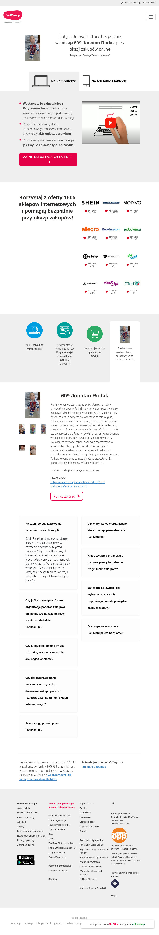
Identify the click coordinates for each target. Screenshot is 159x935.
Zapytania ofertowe (89, 826)
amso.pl (29, 923)
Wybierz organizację (27, 812)
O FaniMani (85, 812)
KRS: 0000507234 (120, 823)
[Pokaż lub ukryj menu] (151, 17)
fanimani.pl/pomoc (94, 766)
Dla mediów (85, 817)
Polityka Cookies (88, 879)
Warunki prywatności (90, 862)
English (114, 895)
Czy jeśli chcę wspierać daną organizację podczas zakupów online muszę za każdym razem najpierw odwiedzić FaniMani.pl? (45, 613)
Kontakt (83, 831)
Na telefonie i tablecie (109, 81)
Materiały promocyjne (59, 825)
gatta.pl (58, 923)
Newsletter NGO (56, 829)
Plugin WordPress (57, 857)
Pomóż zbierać (67, 496)
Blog (50, 834)
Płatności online (61, 843)
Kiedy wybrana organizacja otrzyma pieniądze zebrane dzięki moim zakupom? (105, 562)
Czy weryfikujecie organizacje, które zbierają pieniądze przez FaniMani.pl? (107, 530)
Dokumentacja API (57, 870)
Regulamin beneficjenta (91, 844)
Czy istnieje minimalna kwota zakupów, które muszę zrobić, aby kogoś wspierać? (44, 652)
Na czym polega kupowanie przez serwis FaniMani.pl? (43, 527)
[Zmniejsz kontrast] (129, 3)
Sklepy (20, 826)
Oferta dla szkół (87, 822)
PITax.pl (114, 864)
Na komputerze (63, 81)
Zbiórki (51, 838)
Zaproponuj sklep (26, 845)
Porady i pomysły (25, 840)
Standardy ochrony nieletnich (94, 857)
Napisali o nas (87, 803)
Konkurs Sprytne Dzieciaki (93, 888)
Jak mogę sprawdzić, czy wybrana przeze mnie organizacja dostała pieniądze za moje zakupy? (107, 597)
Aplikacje (21, 822)
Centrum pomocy (25, 817)
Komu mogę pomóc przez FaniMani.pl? (42, 726)
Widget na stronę (56, 852)
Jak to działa (23, 808)
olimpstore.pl (44, 923)
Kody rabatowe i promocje (30, 831)
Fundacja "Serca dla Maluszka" (96, 55)
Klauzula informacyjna (90, 866)
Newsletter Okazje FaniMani (31, 835)
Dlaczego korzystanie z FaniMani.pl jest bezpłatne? (106, 630)
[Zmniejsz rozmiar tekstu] (147, 3)
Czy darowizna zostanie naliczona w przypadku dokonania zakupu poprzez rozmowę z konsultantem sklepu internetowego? (46, 691)
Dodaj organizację (57, 820)
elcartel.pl (15, 923)
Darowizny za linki (62, 848)
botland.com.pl (74, 923)
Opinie (83, 808)
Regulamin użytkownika (91, 840)
